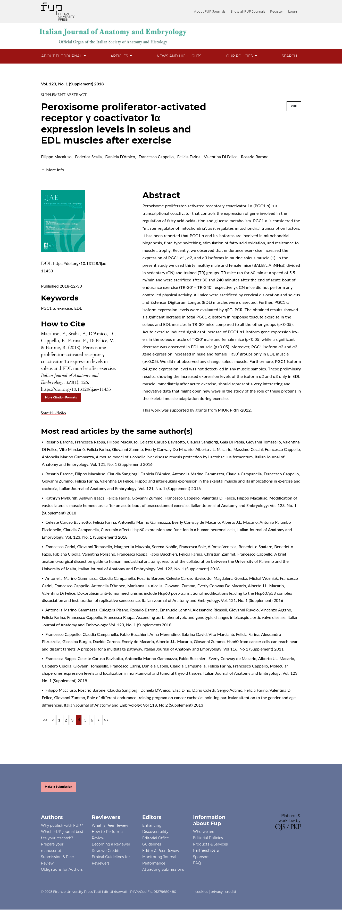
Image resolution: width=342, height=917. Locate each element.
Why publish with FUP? (62, 825)
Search (289, 56)
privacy (217, 891)
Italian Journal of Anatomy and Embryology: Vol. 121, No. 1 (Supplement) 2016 (130, 488)
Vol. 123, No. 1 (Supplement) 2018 (72, 83)
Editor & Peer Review (160, 851)
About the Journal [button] (62, 56)
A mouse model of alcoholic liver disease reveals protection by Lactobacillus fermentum (175, 456)
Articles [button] (120, 56)
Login (292, 11)
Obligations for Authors (62, 869)
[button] (52, 169)
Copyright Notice (53, 412)
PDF (294, 106)
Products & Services (210, 844)
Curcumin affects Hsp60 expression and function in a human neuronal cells (168, 529)
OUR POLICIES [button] (240, 56)
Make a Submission (58, 786)
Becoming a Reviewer (111, 844)
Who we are (203, 832)
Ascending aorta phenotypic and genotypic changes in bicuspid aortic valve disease (211, 617)
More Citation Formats (61, 397)
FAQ (197, 863)
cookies (201, 891)
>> (106, 719)
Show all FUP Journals (249, 11)
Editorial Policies (208, 838)
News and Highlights (179, 56)
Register (277, 11)
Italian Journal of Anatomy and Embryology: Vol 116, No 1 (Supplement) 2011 (214, 648)
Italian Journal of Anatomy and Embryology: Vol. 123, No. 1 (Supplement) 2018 (149, 568)
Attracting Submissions (163, 869)
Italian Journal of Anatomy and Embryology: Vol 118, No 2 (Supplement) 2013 (133, 704)
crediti (230, 891)
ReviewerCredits (106, 851)
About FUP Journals (212, 11)
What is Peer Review (110, 825)
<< (45, 719)
